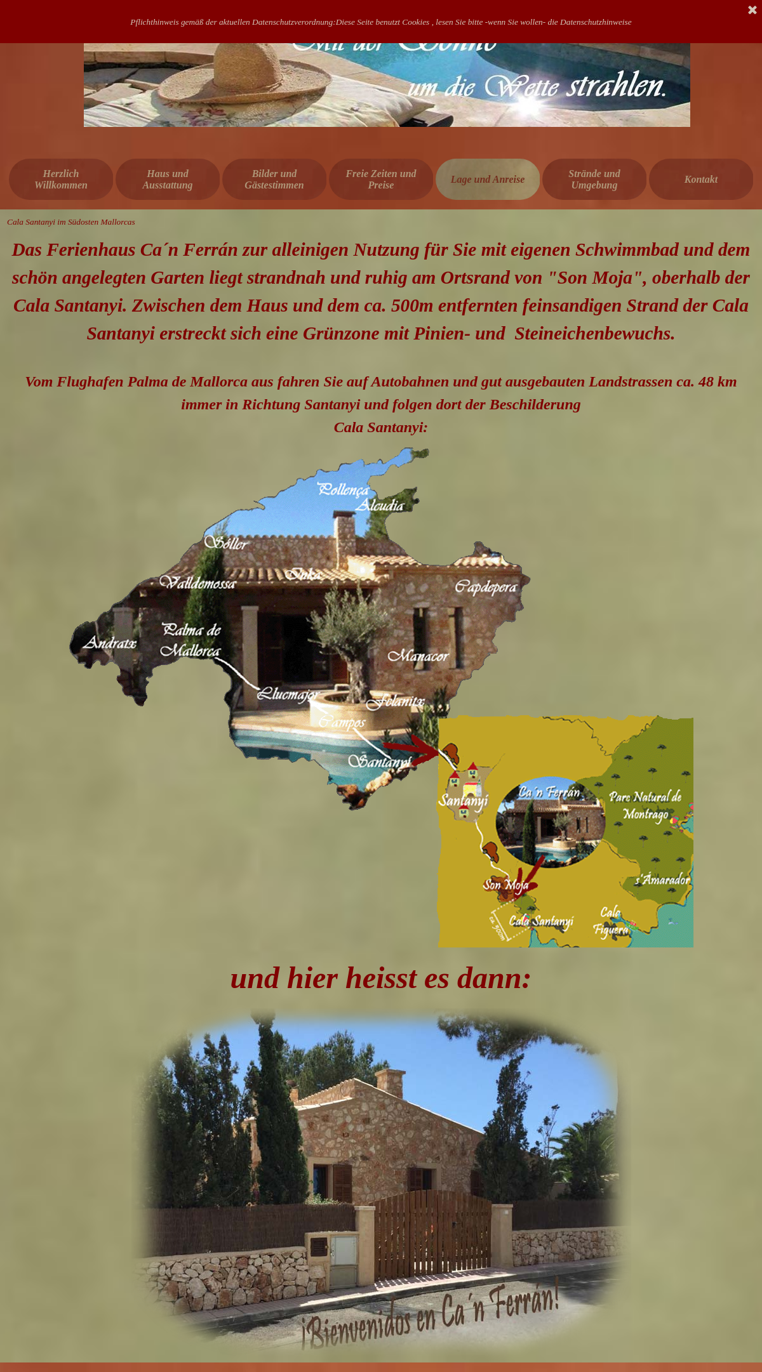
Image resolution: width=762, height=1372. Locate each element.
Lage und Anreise (488, 179)
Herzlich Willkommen (61, 179)
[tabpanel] (381, 337)
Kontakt (701, 179)
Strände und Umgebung (594, 179)
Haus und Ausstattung (167, 179)
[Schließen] (752, 10)
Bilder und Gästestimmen (274, 179)
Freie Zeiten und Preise (380, 179)
